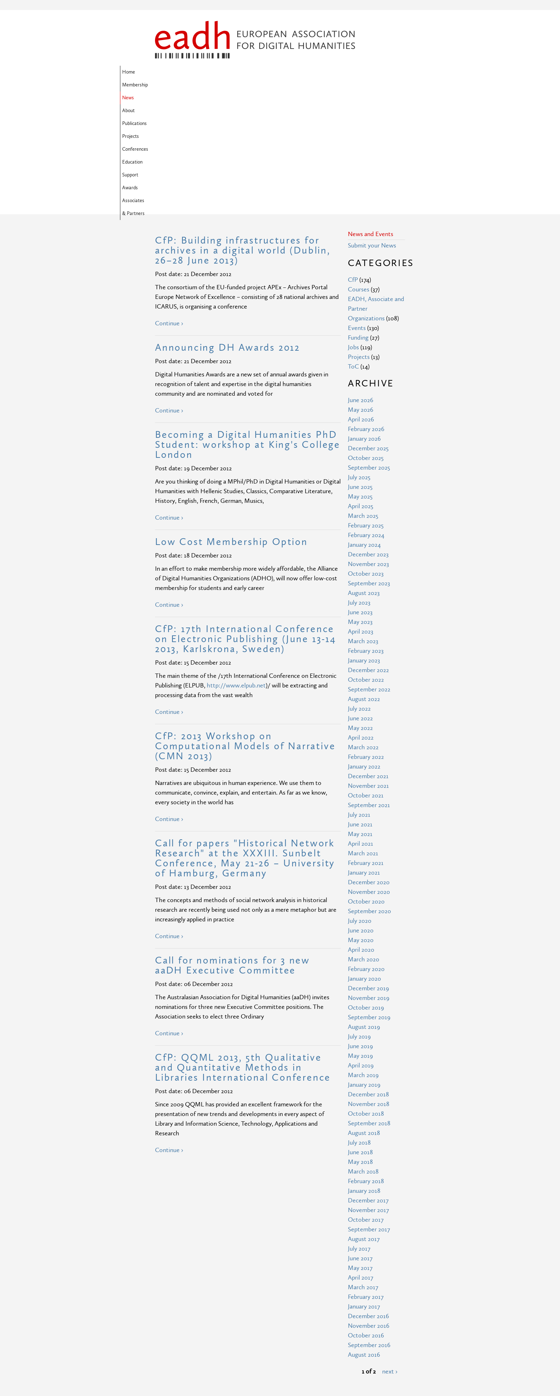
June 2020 (361, 815)
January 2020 (364, 863)
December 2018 (368, 978)
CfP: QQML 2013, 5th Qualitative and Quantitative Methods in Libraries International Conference (243, 951)
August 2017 (364, 1123)
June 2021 (360, 708)
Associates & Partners (230, 85)
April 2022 (361, 622)
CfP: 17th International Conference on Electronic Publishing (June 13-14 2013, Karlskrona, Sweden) (245, 523)
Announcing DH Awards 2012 (227, 231)
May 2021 (360, 718)
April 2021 (360, 728)
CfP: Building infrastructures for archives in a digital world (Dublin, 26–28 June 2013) (242, 134)
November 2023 (368, 448)
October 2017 (366, 1104)
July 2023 (359, 487)
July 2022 (359, 593)
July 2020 (359, 805)
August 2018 (364, 1017)
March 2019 (363, 959)
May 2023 (360, 506)
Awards (190, 85)
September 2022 (369, 573)
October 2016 (366, 1220)
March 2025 (363, 400)
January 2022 (364, 651)
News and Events (370, 118)
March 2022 (363, 631)
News (220, 72)
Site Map (231, 1322)
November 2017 (368, 1094)
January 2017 (364, 1191)
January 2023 (364, 545)
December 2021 (368, 660)
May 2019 (360, 940)
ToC (353, 251)
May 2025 (360, 381)
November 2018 (368, 988)
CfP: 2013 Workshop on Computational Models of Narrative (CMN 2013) (245, 630)
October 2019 (366, 892)
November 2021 (368, 670)
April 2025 (360, 390)
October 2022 (366, 564)
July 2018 (359, 1027)
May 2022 (360, 612)
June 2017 (360, 1142)
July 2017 (359, 1133)
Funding (358, 222)
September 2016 (369, 1229)
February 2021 (366, 747)
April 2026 (361, 303)
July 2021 (359, 699)
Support (165, 85)
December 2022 (368, 554)
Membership (192, 72)
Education (362, 72)
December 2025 (368, 332)
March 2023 (363, 525)
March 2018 (363, 1056)
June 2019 (360, 930)
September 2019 (369, 901)
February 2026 (366, 313)
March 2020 (363, 843)
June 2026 (360, 284)
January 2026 (364, 323)
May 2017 (360, 1152)
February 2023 (366, 535)
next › (390, 1256)
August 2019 (364, 911)
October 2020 (366, 786)
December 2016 (368, 1200)
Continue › (169, 207)
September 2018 (369, 1007)
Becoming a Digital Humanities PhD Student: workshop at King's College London (247, 329)
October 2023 (366, 458)
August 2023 (364, 477)
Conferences (330, 72)
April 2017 (360, 1162)
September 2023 (369, 467)
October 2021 (366, 680)
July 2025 (359, 361)
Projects (299, 72)
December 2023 (368, 438)
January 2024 (364, 429)
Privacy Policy (237, 1349)
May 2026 (360, 294)
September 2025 (369, 352)
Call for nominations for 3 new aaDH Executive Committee (232, 849)
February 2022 (366, 641)
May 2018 (360, 1046)
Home (163, 72)
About (241, 72)
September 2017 (369, 1113)
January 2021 (364, 757)
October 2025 (366, 342)
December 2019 (368, 872)
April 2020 (361, 834)
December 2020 (369, 766)
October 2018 (366, 998)
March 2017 (363, 1171)
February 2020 (366, 853)
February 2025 (366, 410)
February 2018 (366, 1065)
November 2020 (369, 776)
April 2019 (361, 950)
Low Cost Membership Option (231, 426)
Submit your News (372, 130)
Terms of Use (236, 1336)
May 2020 (361, 824)
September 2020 (369, 795)
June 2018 (360, 1036)
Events (357, 212)
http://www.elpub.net (236, 570)
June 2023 (360, 496)
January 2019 (364, 969)
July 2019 (359, 921)
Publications (269, 72)
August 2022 (364, 583)
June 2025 (360, 371)
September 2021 (369, 689)
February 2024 (366, 419)
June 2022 (360, 602)
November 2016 (368, 1210)
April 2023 (360, 516)
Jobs (353, 231)
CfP (353, 164)
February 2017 (366, 1181)
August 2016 (364, 1239)
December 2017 (368, 1085)
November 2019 (368, 882)
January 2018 (364, 1075)
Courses (358, 173)
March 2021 (363, 737)
